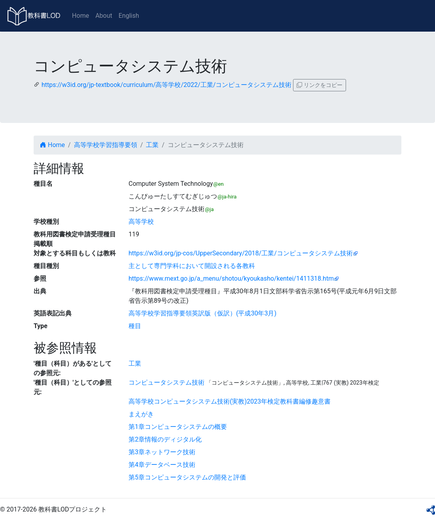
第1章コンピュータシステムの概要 (178, 426)
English (129, 15)
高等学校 (141, 221)
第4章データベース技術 (162, 464)
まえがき (141, 414)
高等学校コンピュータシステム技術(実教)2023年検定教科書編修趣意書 (230, 401)
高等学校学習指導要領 (105, 145)
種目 (135, 326)
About (103, 15)
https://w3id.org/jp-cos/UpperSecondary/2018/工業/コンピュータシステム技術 (241, 253)
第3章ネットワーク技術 (162, 452)
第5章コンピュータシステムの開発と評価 (187, 477)
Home (80, 15)
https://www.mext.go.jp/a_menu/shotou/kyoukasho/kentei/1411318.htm (231, 278)
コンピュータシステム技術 (166, 382)
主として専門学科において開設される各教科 (192, 266)
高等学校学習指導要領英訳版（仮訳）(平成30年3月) (202, 313)
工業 (152, 145)
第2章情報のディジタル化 (165, 439)
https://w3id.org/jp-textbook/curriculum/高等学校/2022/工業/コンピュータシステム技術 (166, 85)
